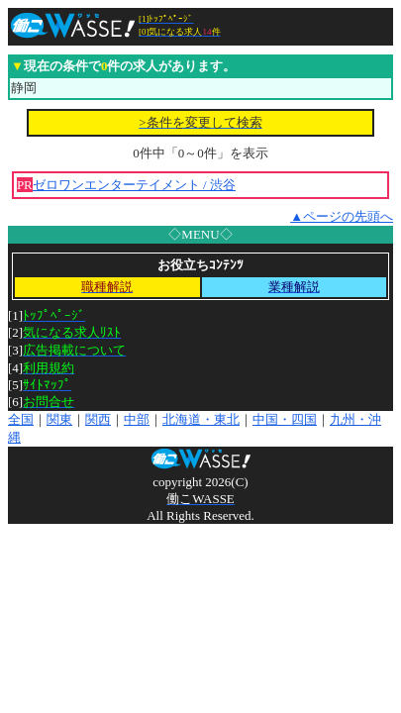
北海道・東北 (201, 419)
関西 (98, 419)
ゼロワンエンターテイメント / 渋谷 (134, 184)
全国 (21, 419)
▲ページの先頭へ (341, 216)
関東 (59, 419)
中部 (137, 419)
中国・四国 (284, 419)
